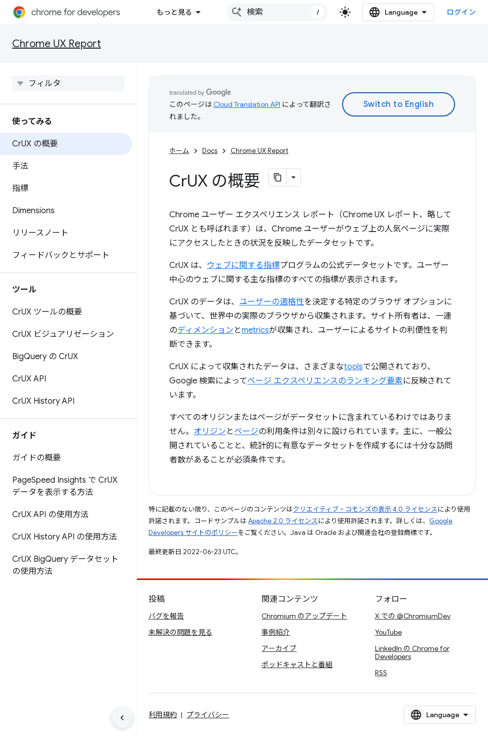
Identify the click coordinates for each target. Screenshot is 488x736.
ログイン (461, 12)
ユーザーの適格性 (271, 302)
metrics (255, 330)
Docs (209, 150)
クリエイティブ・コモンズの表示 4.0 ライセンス (365, 509)
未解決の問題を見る (180, 632)
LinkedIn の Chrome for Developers (412, 652)
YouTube (388, 632)
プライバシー (207, 715)
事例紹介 (275, 632)
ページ (246, 432)
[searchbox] (68, 83)
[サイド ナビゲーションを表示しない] (122, 718)
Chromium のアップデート (304, 616)
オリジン (210, 432)
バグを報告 (166, 616)
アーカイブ (278, 648)
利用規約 (162, 715)
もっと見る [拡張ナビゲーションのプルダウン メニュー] (174, 12)
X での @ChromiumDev (413, 616)
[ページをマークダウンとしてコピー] (278, 177)
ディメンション (205, 330)
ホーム (179, 150)
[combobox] (277, 12)
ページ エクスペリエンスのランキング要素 (325, 381)
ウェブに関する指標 (243, 265)
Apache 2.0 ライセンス (283, 521)
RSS (381, 672)
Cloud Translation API (246, 104)
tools (353, 367)
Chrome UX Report (56, 43)
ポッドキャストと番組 (296, 664)
